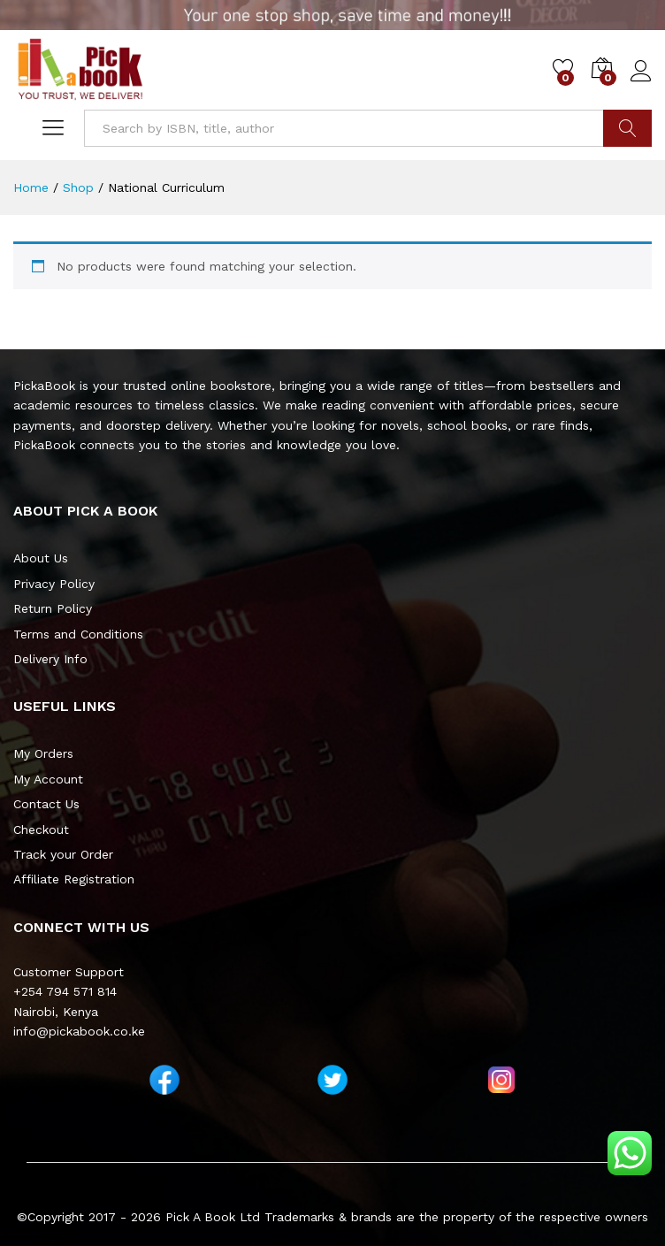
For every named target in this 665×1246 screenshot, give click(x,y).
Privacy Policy (54, 584)
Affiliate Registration (73, 879)
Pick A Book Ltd (214, 1217)
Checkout (41, 829)
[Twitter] (332, 1079)
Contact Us (46, 804)
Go (627, 128)
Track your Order (63, 854)
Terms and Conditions (78, 634)
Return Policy (52, 608)
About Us (40, 558)
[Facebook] (164, 1079)
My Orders (43, 753)
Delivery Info (50, 659)
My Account (48, 779)
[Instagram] (501, 1079)
